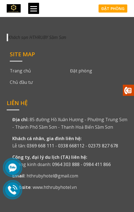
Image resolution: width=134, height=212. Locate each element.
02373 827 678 (103, 146)
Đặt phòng (113, 8)
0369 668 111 (40, 146)
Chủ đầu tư (21, 82)
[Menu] (33, 8)
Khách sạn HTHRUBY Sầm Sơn (37, 37)
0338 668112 (71, 146)
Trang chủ (20, 71)
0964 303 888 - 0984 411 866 (81, 164)
